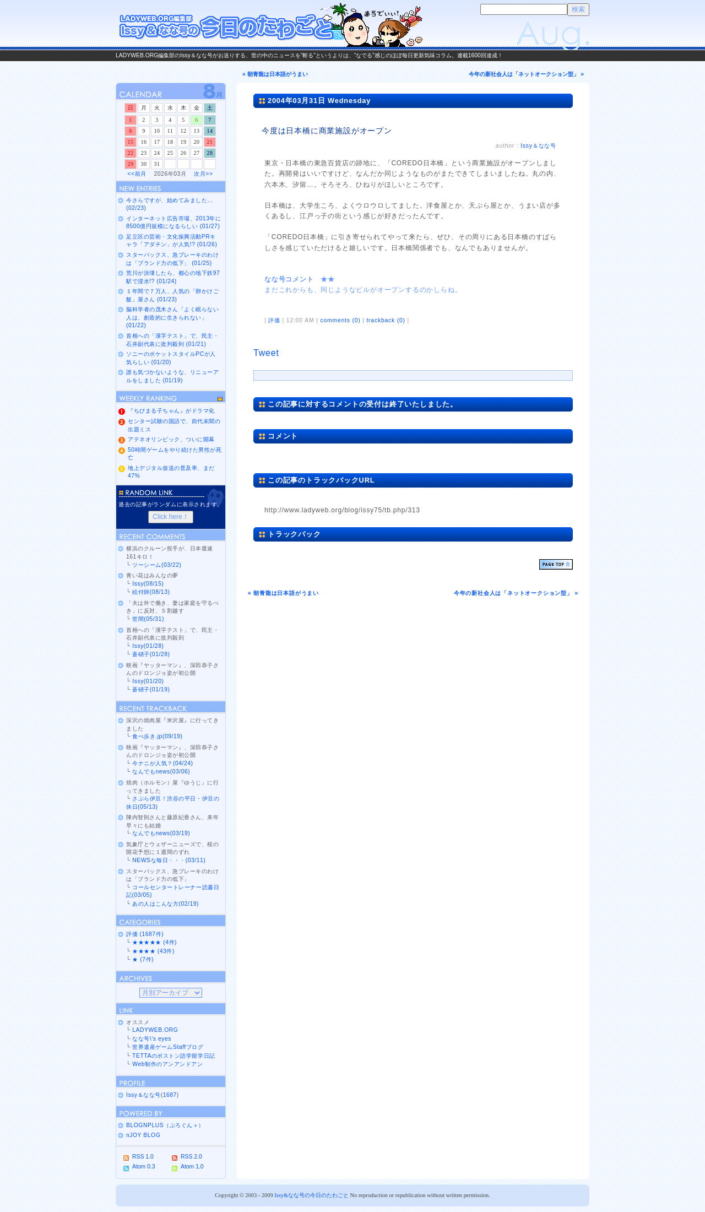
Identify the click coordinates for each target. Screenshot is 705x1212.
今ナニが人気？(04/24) (162, 763)
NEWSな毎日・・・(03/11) (168, 860)
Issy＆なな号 (538, 146)
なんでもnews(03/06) (161, 772)
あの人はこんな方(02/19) (165, 904)
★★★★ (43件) (153, 951)
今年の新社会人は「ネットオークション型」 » (526, 74)
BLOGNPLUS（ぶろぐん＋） (165, 1125)
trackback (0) (385, 320)
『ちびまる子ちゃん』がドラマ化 (171, 411)
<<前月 (136, 174)
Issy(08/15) (148, 584)
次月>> (203, 174)
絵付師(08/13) (151, 592)
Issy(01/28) (148, 646)
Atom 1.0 (192, 1167)
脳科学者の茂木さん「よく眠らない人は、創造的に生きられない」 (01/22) (172, 317)
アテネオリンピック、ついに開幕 (171, 439)
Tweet (266, 353)
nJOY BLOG (143, 1135)
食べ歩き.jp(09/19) (157, 736)
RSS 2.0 (191, 1157)
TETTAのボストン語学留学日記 (173, 1056)
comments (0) (340, 320)
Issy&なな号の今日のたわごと (311, 1195)
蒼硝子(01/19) (151, 689)
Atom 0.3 (143, 1167)
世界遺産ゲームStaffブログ (167, 1047)
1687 (170, 1095)
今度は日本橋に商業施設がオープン (327, 130)
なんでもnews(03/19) (161, 833)
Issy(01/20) (148, 681)
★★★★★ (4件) (154, 942)
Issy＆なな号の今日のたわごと (270, 25)
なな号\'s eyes (151, 1039)
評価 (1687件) (145, 934)
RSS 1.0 (143, 1157)
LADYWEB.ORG (155, 1030)
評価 (274, 320)
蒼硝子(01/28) (151, 654)
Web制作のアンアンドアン (167, 1064)
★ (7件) (143, 959)
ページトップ (556, 564)
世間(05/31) (148, 619)
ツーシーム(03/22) (156, 565)
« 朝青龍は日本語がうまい (275, 74)
